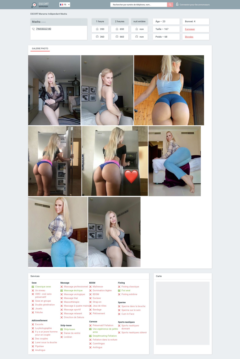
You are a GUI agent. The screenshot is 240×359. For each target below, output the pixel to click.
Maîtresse (98, 286)
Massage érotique (73, 290)
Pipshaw (39, 346)
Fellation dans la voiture (105, 339)
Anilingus (97, 347)
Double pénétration (45, 304)
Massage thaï (71, 298)
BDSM (96, 294)
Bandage (97, 309)
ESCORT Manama (38, 14)
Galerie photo (40, 48)
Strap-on (97, 302)
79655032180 (43, 28)
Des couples (41, 338)
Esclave (97, 298)
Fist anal (126, 290)
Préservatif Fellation (103, 325)
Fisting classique (130, 286)
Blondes (189, 36)
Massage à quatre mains (76, 305)
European (190, 29)
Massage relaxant (73, 313)
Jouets (38, 308)
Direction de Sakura (74, 317)
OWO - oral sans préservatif (43, 295)
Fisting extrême (129, 294)
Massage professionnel (76, 286)
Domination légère (102, 290)
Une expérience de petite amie (105, 330)
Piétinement (99, 313)
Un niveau (40, 290)
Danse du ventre (72, 333)
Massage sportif (72, 309)
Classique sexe (43, 286)
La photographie (43, 328)
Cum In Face (128, 314)
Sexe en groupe (43, 300)
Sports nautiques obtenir (134, 332)
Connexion (193, 4)
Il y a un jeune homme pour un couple (46, 333)
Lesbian (68, 337)
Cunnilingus (99, 343)
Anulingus (40, 350)
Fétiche (39, 312)
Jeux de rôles (99, 305)
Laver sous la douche (46, 342)
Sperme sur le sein (131, 310)
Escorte (39, 324)
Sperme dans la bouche (133, 306)
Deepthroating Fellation (105, 335)
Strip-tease (69, 329)
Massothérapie (71, 302)
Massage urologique (74, 294)
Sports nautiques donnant (130, 327)
